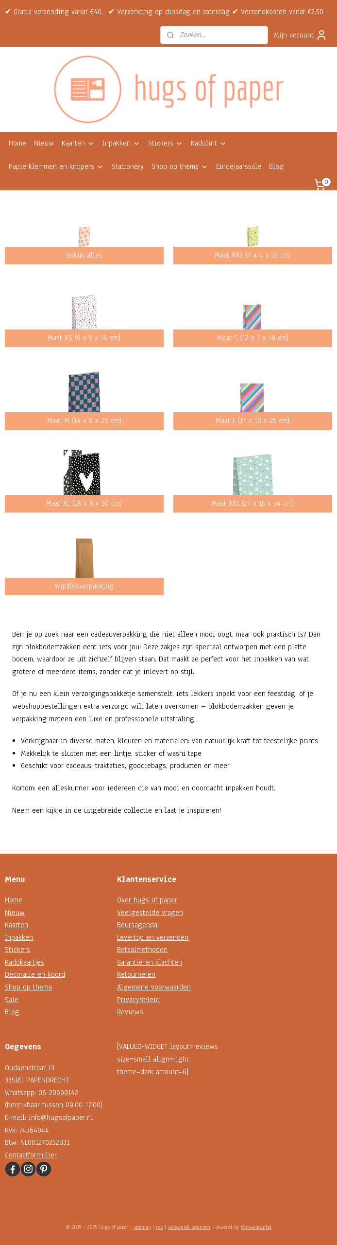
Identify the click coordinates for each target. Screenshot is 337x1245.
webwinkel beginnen (189, 1227)
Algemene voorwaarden (154, 987)
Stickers (165, 143)
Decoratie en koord (35, 974)
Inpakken (121, 143)
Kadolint (209, 143)
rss (159, 1227)
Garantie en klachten (149, 962)
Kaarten (78, 143)
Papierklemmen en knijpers (56, 166)
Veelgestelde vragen (150, 912)
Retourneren (136, 974)
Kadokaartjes (24, 962)
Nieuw (44, 143)
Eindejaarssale (238, 166)
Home (17, 143)
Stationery (128, 166)
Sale (11, 1000)
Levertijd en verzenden (152, 937)
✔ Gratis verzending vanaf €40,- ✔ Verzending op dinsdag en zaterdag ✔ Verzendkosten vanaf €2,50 (164, 12)
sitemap (142, 1227)
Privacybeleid (138, 1000)
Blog (276, 166)
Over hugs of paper (147, 900)
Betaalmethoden (142, 949)
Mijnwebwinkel (256, 1227)
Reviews (130, 1012)
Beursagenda (137, 925)
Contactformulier (31, 1155)
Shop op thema (180, 166)
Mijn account (300, 35)
